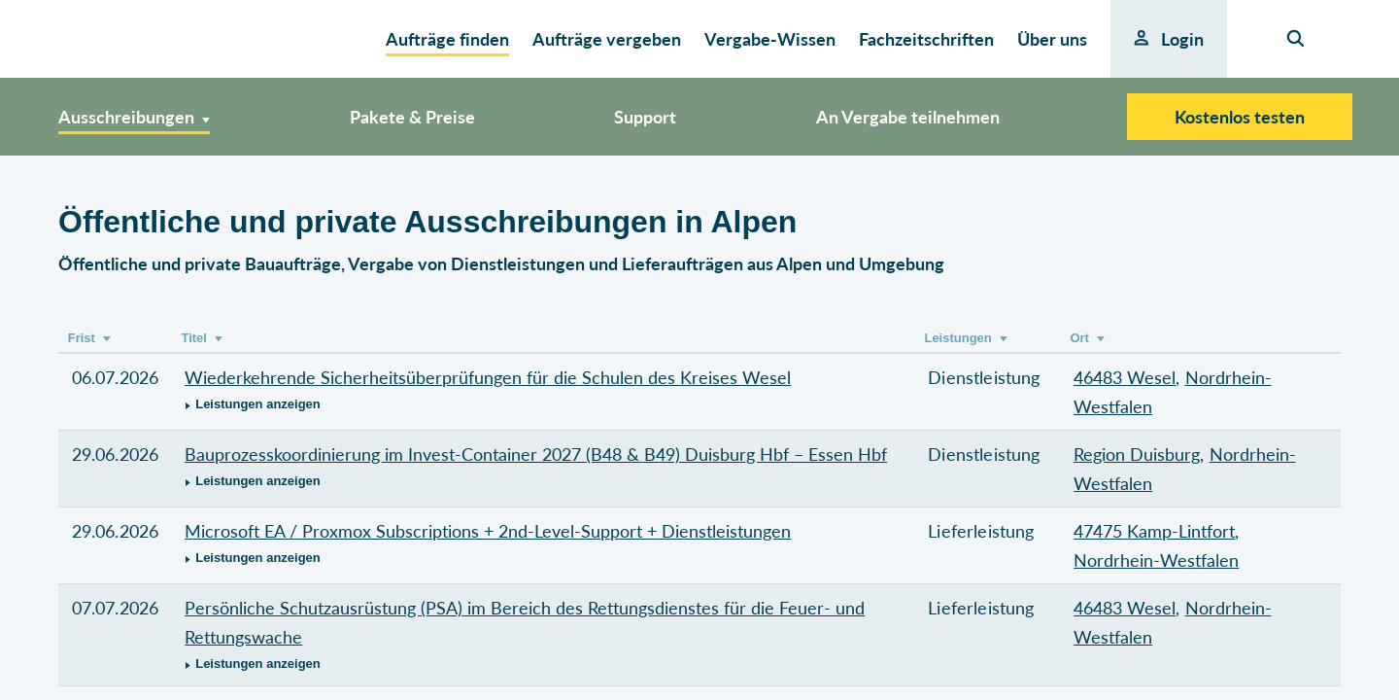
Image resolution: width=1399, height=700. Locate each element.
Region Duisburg (1137, 454)
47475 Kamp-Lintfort (1154, 531)
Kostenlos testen (1240, 116)
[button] (543, 404)
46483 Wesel (1125, 377)
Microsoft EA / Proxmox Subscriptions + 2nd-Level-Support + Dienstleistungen (488, 531)
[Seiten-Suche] (1295, 39)
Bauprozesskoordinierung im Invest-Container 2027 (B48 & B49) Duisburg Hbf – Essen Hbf (536, 454)
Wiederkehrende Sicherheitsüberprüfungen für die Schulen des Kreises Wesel (488, 377)
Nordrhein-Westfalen (1156, 560)
